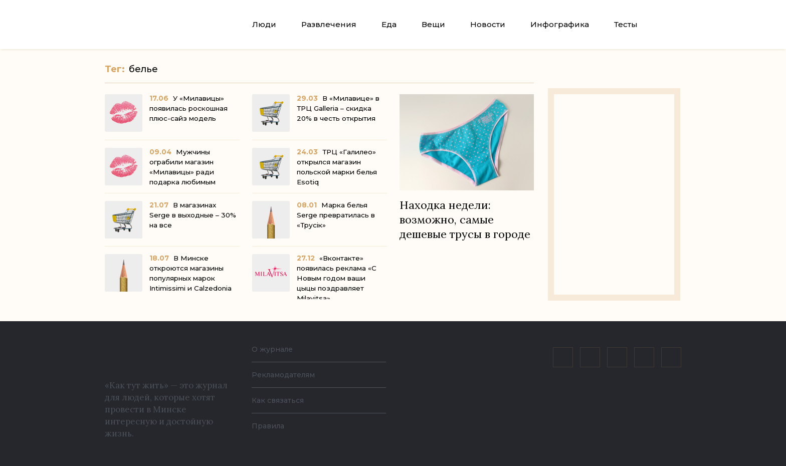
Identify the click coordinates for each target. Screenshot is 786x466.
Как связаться (281, 400)
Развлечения (328, 24)
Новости (487, 24)
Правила (270, 425)
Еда (389, 24)
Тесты (626, 24)
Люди (264, 24)
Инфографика (559, 24)
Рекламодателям (289, 374)
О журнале (275, 349)
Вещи (433, 24)
